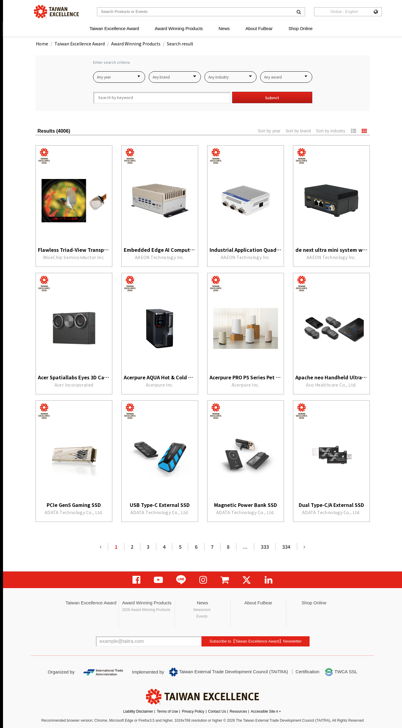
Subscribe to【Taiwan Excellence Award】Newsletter (255, 641)
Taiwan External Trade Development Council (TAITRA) (228, 672)
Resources (238, 711)
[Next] (304, 546)
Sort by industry (330, 130)
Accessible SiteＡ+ (266, 711)
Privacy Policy (193, 711)
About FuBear (259, 28)
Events (201, 616)
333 (265, 546)
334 (286, 546)
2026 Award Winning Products (146, 610)
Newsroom (201, 610)
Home (42, 44)
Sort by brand (298, 130)
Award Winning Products (179, 28)
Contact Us (217, 711)
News (224, 28)
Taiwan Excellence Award (114, 28)
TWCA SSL (340, 672)
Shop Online (300, 28)
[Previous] (100, 546)
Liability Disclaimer (138, 711)
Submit (272, 97)
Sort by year (269, 130)
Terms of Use (167, 711)
